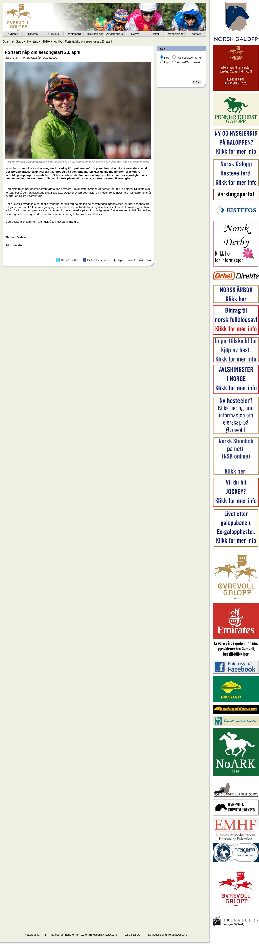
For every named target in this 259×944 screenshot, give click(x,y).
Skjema (33, 33)
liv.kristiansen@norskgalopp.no (167, 934)
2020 (46, 41)
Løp (166, 62)
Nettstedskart (32, 934)
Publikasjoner (94, 33)
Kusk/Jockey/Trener (189, 57)
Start (19, 41)
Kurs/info (53, 33)
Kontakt (196, 33)
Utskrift (147, 260)
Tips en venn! (126, 260)
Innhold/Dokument (188, 62)
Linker (155, 33)
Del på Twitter (69, 260)
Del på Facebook (98, 260)
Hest (167, 57)
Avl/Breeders (114, 33)
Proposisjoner (175, 33)
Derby (135, 33)
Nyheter (13, 33)
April (57, 41)
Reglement (74, 33)
